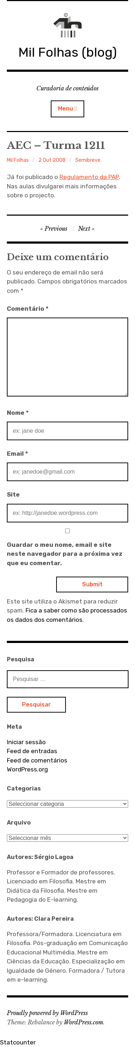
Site (13, 494)
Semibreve (87, 160)
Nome (18, 412)
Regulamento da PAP (89, 176)
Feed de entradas (32, 751)
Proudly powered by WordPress (47, 1013)
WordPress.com (83, 1022)
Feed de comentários (37, 760)
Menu (65, 108)
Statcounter (18, 1042)
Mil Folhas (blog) (67, 52)
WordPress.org (27, 769)
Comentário (28, 308)
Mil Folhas (18, 160)
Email (17, 453)
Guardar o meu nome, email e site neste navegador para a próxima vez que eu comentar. (64, 554)
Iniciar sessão (26, 742)
